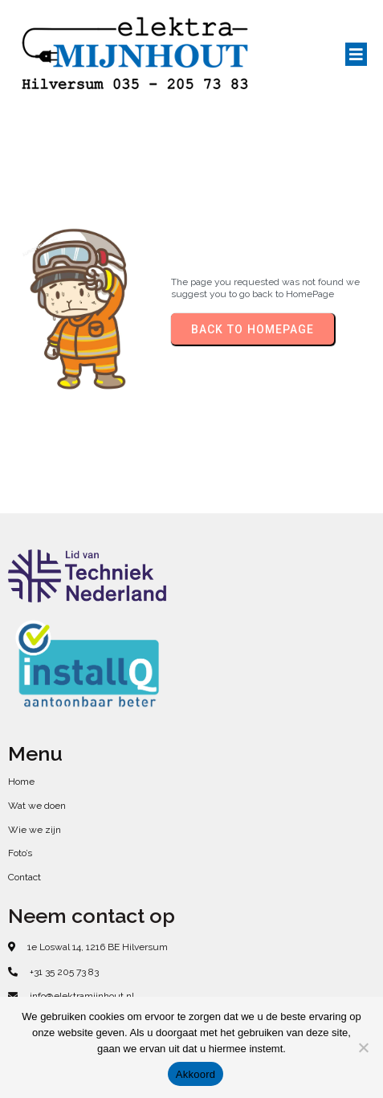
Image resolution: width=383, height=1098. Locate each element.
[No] (363, 1047)
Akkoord (195, 1074)
